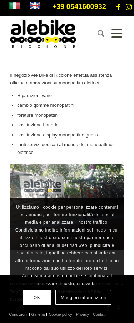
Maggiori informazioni (83, 297)
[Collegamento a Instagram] (128, 7)
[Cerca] (97, 33)
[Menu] (114, 33)
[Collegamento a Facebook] (118, 7)
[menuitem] (97, 33)
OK (37, 297)
